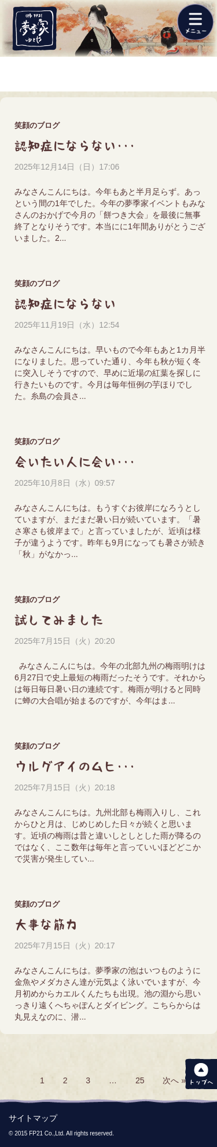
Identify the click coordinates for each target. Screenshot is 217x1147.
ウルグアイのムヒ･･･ (74, 766)
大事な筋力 (46, 924)
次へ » (174, 1080)
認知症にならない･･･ (74, 146)
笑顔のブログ (37, 125)
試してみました (59, 620)
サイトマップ (33, 1118)
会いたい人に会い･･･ (74, 462)
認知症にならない (65, 304)
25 (140, 1080)
